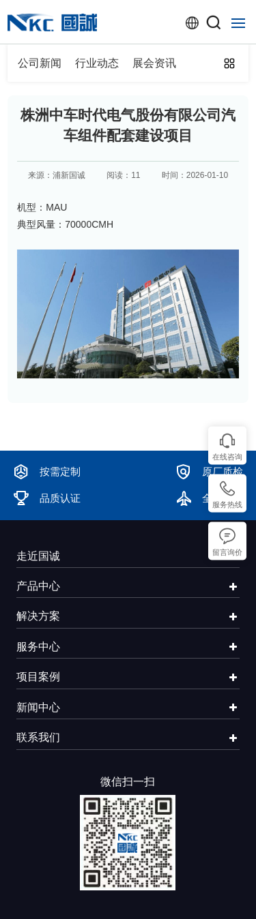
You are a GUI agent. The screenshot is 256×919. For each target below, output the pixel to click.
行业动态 (97, 63)
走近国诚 (38, 555)
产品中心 (38, 585)
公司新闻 (39, 63)
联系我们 (38, 737)
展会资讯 (154, 63)
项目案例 (38, 676)
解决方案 (38, 615)
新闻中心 (38, 707)
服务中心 (38, 646)
